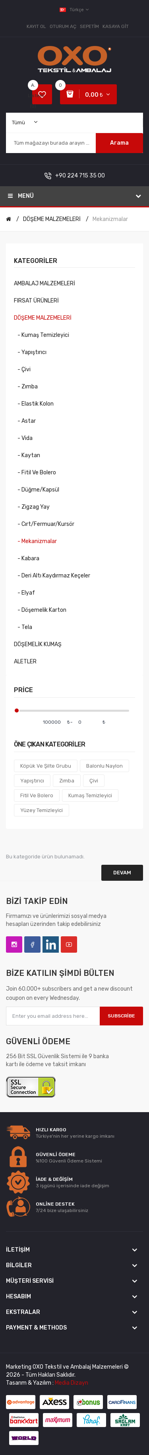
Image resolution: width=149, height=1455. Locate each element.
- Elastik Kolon (34, 403)
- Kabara (26, 558)
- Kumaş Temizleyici (41, 335)
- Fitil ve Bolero (35, 472)
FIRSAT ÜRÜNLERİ (36, 300)
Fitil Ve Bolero (36, 795)
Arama (119, 142)
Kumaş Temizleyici (90, 795)
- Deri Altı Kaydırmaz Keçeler (52, 575)
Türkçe (75, 9)
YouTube (69, 944)
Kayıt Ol (36, 26)
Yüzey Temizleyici (41, 810)
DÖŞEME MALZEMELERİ (52, 219)
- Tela (23, 627)
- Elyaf (24, 592)
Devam (122, 873)
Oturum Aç (63, 26)
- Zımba (26, 386)
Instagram (14, 944)
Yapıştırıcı (32, 781)
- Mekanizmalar (35, 541)
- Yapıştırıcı (30, 352)
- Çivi (22, 369)
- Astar (25, 421)
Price (23, 690)
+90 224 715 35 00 (80, 175)
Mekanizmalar (110, 219)
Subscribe (121, 1016)
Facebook (32, 944)
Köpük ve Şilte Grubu (45, 766)
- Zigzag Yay (32, 507)
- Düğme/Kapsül (36, 489)
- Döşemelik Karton (40, 610)
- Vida (23, 438)
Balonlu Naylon (104, 766)
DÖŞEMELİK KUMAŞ (38, 644)
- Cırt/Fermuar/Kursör (44, 524)
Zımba (66, 781)
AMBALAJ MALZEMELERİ (44, 283)
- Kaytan (27, 455)
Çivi (93, 781)
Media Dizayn (71, 1382)
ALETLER (25, 661)
